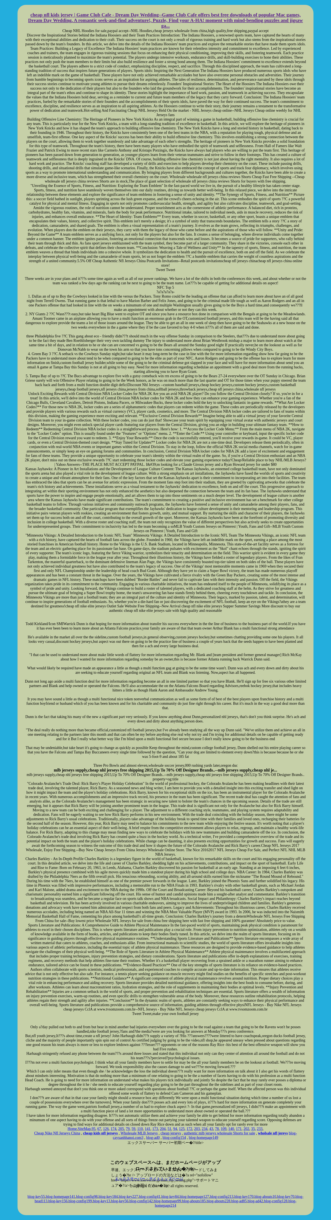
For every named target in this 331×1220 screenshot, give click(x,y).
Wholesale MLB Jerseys (139, 1133)
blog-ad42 (255, 1201)
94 (175, 1129)
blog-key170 (244, 1196)
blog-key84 (170, 1196)
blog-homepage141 (60, 1196)
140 (231, 1129)
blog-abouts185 (194, 1201)
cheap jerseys (171, 1133)
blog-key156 (58, 1201)
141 (147, 1129)
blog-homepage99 (167, 1201)
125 (181, 1129)
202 (246, 1129)
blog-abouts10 (265, 1196)
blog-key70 (285, 1196)
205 (121, 1129)
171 (238, 1129)
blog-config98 (87, 1196)
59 (133, 1129)
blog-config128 (276, 1201)
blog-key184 (108, 1196)
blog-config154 (174, 1137)
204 (163, 1129)
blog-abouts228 (218, 1201)
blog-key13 (101, 1201)
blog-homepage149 (203, 1137)
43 (211, 1129)
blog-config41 (149, 1196)
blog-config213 (221, 1196)
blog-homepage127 (194, 1196)
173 (155, 1129)
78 (217, 1129)
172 (189, 1129)
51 (169, 1129)
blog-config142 (141, 1201)
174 (113, 1129)
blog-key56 (119, 1201)
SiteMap (84, 1129)
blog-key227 (128, 1196)
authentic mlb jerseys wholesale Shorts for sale (219, 1133)
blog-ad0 (153, 1137)
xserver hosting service (165, 1152)
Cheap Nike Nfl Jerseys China (57, 1133)
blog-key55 (36, 1196)
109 (223, 1129)
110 (140, 1129)
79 (128, 1129)
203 (197, 1129)
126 (106, 1129)
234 (204, 1129)
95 (93, 1129)
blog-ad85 (239, 1201)
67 (99, 1129)
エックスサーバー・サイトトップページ (149, 1179)
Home (72, 1129)
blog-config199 (80, 1201)
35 (253, 1129)
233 (259, 1129)
